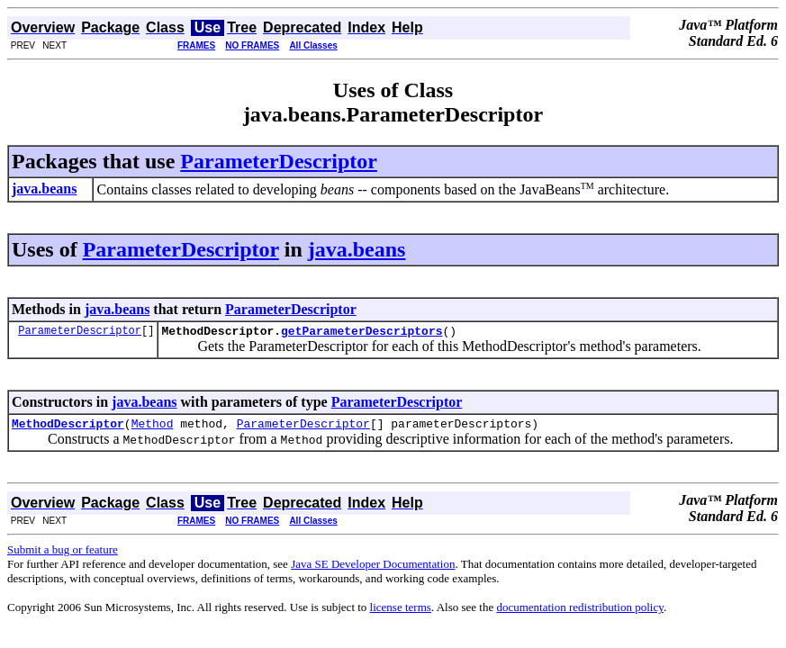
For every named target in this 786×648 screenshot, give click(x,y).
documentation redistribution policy (579, 612)
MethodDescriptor (68, 428)
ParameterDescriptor (278, 161)
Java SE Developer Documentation (373, 569)
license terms (400, 612)
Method (152, 428)
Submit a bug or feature (62, 555)
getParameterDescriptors (361, 333)
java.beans (357, 249)
